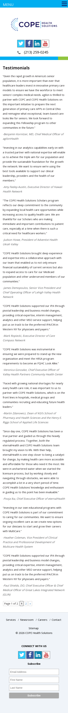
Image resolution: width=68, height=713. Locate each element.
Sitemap (34, 628)
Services (11, 619)
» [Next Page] (30, 603)
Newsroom (27, 619)
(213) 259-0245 (36, 52)
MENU (8, 4)
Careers (42, 619)
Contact (56, 619)
